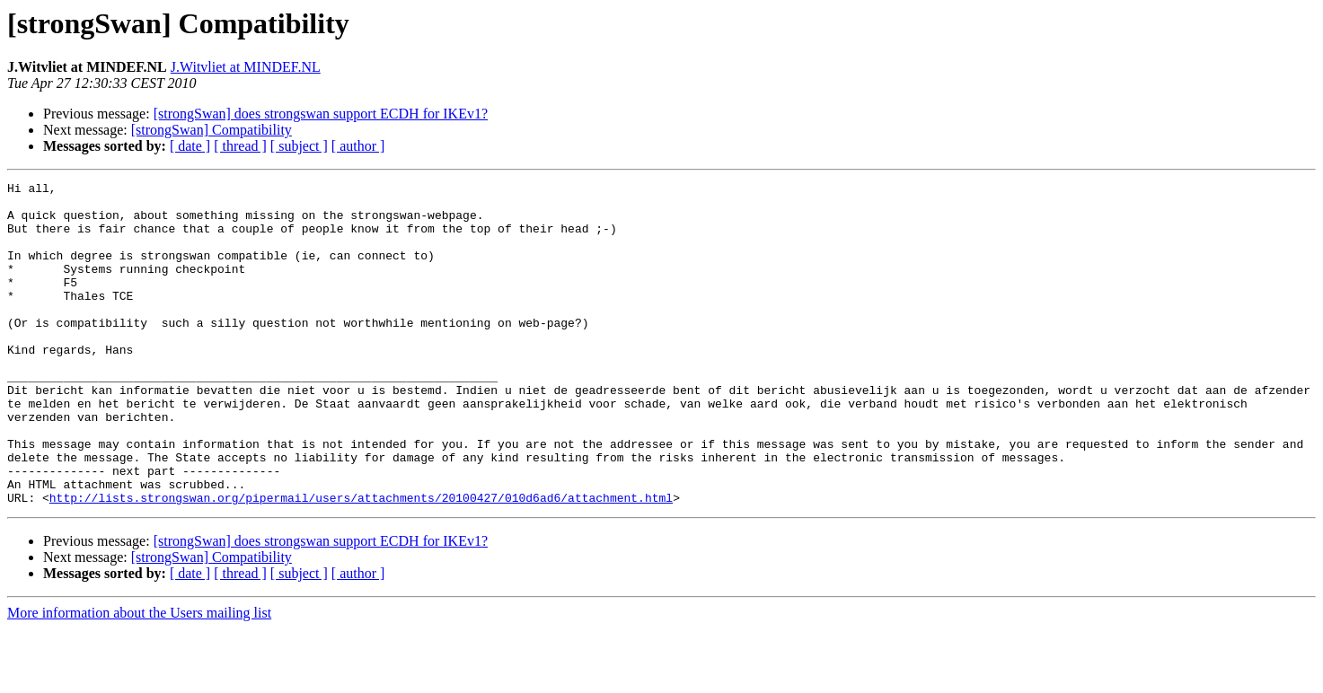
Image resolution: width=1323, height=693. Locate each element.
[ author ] (358, 146)
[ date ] (190, 146)
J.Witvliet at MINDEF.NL (246, 67)
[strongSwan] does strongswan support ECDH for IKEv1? (321, 113)
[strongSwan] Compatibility (211, 129)
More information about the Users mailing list (139, 677)
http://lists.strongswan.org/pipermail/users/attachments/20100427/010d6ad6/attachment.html (361, 562)
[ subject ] (299, 146)
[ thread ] (240, 146)
